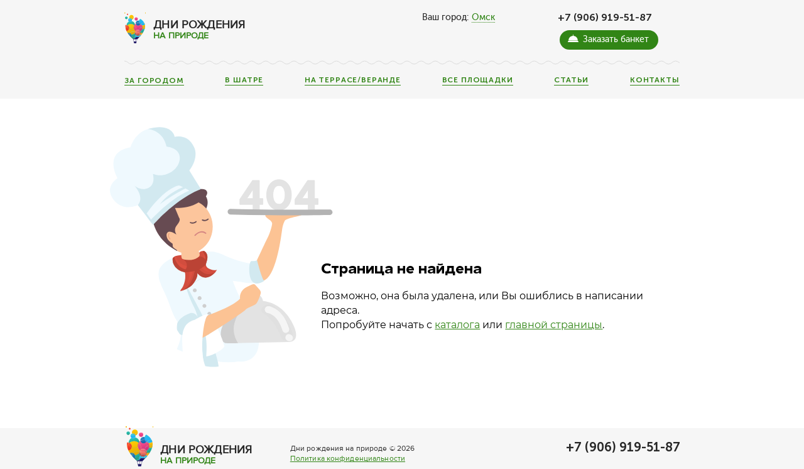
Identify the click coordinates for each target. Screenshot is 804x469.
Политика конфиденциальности (347, 458)
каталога (457, 325)
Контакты (655, 80)
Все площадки (477, 80)
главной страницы (553, 325)
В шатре (244, 80)
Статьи (571, 80)
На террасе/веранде (353, 80)
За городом (153, 81)
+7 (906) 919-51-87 (605, 17)
